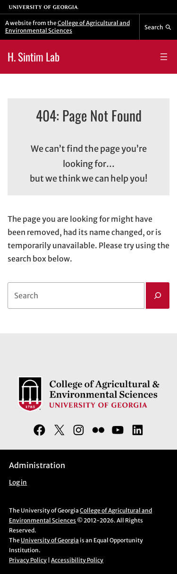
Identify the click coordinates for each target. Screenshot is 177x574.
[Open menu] (163, 56)
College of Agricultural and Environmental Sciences (67, 26)
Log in (18, 482)
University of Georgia (50, 540)
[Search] (157, 295)
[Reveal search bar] (158, 26)
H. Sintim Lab (33, 56)
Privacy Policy (28, 560)
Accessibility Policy (77, 560)
